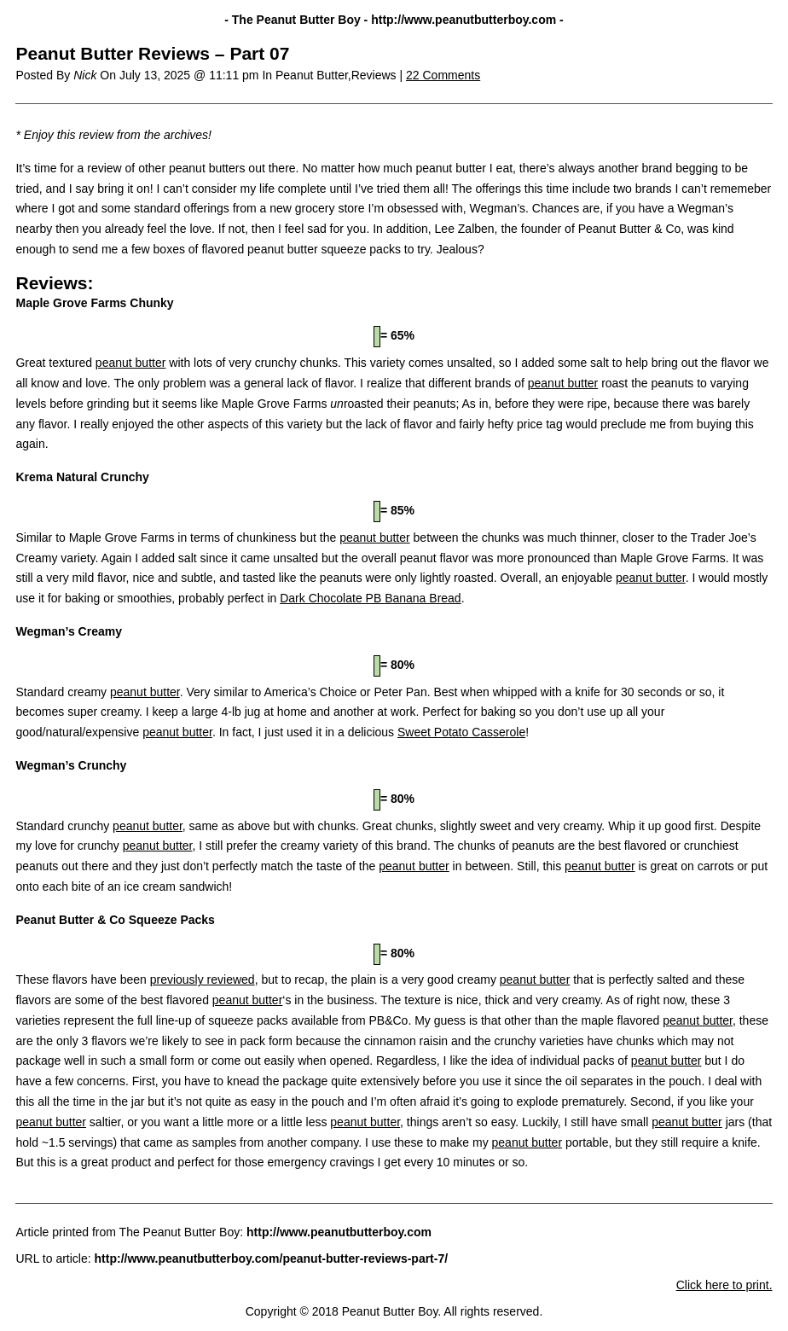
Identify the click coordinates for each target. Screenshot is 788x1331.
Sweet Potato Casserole (461, 732)
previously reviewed (202, 979)
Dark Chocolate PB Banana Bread (370, 598)
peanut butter (131, 362)
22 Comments (443, 75)
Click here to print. (724, 1285)
